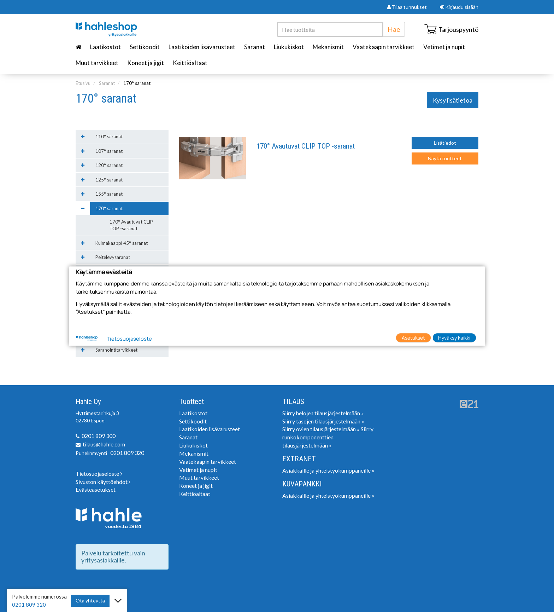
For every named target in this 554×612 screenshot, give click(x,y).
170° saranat (137, 83)
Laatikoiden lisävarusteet (202, 47)
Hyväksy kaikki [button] (454, 337)
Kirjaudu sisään (459, 7)
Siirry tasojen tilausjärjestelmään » (323, 421)
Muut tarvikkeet (97, 63)
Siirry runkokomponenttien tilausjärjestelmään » (327, 437)
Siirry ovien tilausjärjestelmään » (321, 429)
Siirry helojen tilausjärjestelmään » (323, 413)
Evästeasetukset (96, 489)
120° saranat (109, 165)
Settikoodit (145, 47)
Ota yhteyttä (90, 600)
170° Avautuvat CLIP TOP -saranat (306, 146)
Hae (394, 29)
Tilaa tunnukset (407, 7)
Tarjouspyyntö (451, 29)
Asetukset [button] (413, 337)
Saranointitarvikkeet (116, 350)
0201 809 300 (99, 435)
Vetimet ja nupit (444, 47)
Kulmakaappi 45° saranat (121, 243)
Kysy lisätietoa (452, 100)
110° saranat (109, 136)
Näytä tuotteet (445, 158)
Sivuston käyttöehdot (103, 481)
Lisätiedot (445, 143)
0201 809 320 (127, 452)
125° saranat (109, 180)
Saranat (254, 47)
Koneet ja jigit (145, 63)
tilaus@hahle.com (104, 444)
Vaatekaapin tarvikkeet (383, 47)
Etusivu (83, 83)
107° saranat (109, 151)
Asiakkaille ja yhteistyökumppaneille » (328, 470)
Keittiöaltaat (190, 63)
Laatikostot (105, 47)
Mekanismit (328, 47)
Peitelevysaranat (112, 257)
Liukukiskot (289, 47)
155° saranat (109, 194)
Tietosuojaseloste (99, 473)
